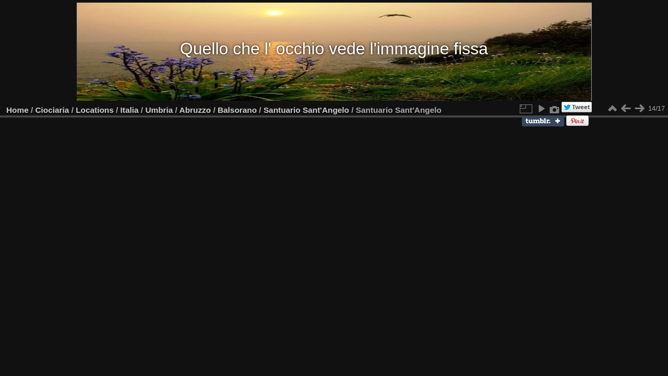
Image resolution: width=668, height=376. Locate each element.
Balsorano (237, 109)
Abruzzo (195, 109)
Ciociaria (52, 109)
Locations (95, 109)
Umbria (159, 109)
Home (17, 109)
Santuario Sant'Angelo (306, 109)
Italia (130, 109)
